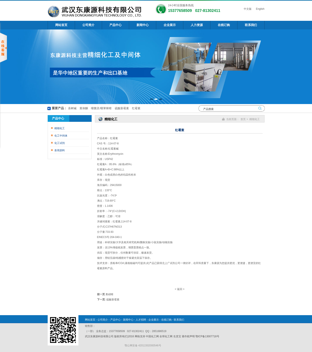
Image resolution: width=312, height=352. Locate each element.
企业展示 (170, 25)
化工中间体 (60, 135)
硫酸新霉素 (121, 108)
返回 (179, 289)
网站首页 (61, 25)
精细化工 (59, 128)
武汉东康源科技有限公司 (99, 336)
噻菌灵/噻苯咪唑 (101, 108)
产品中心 (115, 25)
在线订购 (224, 25)
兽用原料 (59, 150)
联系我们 (251, 25)
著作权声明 (188, 336)
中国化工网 (152, 336)
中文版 (247, 8)
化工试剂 (59, 143)
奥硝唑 (109, 294)
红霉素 (135, 108)
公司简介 (88, 25)
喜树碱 (72, 108)
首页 (243, 119)
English (260, 8)
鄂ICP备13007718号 (207, 336)
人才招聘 (141, 319)
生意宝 (177, 336)
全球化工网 (165, 336)
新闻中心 (142, 25)
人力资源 (197, 25)
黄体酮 (83, 108)
